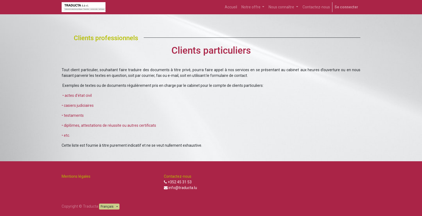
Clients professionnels (106, 38)
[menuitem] (231, 7)
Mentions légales (76, 176)
